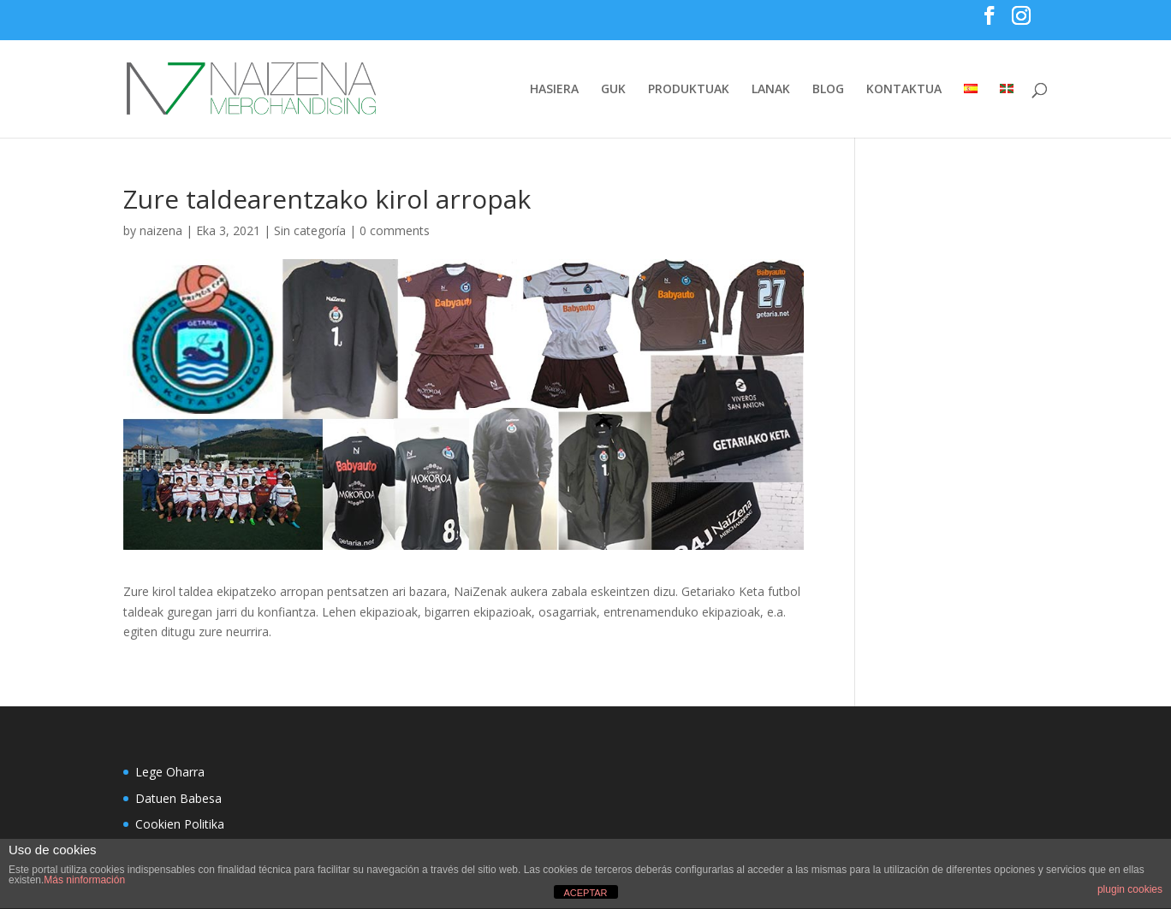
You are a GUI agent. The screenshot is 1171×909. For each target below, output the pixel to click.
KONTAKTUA (904, 90)
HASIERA (554, 90)
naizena (161, 230)
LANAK (771, 90)
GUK (613, 90)
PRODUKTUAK (688, 90)
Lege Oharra (170, 772)
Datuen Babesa (178, 798)
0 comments (395, 230)
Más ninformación (84, 880)
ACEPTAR (585, 893)
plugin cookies (1129, 889)
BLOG (828, 90)
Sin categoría (310, 230)
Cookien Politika (179, 824)
